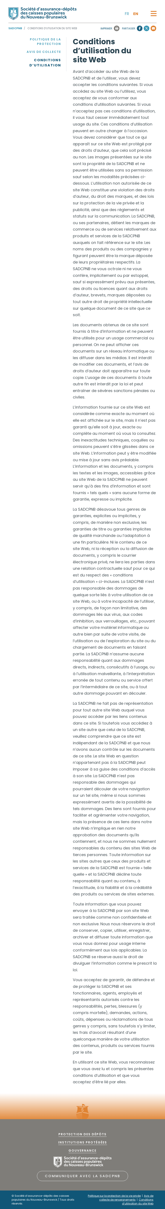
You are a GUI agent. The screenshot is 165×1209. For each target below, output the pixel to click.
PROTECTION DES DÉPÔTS (82, 1134)
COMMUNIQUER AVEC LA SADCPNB (82, 1176)
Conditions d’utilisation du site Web (137, 1201)
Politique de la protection (45, 41)
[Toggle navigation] (154, 13)
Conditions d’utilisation (45, 63)
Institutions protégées (82, 1142)
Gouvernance (82, 1150)
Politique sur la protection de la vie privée (114, 1196)
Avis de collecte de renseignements (126, 1197)
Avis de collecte (44, 52)
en (135, 13)
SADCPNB (15, 28)
